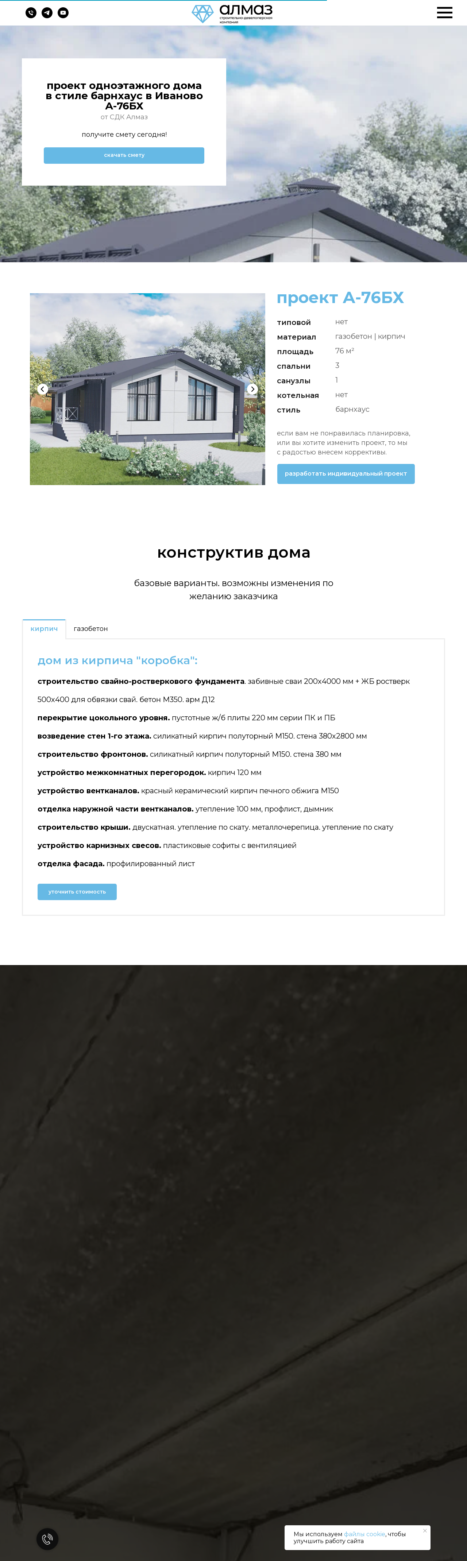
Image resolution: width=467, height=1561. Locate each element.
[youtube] (63, 16)
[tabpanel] (233, 777)
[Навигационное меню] (444, 13)
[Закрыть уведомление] (425, 1530)
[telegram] (47, 16)
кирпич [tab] (44, 629)
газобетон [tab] (91, 629)
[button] (124, 155)
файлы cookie (364, 1534)
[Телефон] (31, 16)
